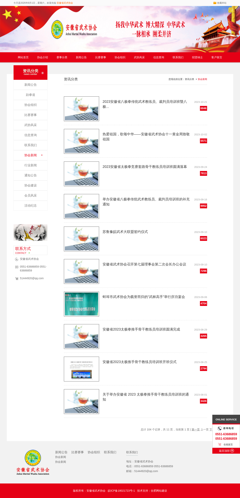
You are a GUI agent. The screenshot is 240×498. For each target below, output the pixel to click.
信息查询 (158, 57)
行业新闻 (30, 165)
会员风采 (30, 195)
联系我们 (178, 57)
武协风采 (139, 57)
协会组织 (120, 57)
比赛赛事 (100, 57)
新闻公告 (81, 57)
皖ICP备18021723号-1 (121, 490)
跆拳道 (30, 94)
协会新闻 (30, 155)
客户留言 (216, 57)
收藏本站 (221, 3)
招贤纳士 (197, 57)
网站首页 (23, 57)
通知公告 (30, 175)
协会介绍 (42, 57)
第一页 (196, 429)
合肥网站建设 (159, 490)
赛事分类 (62, 57)
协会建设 (30, 185)
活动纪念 (30, 205)
